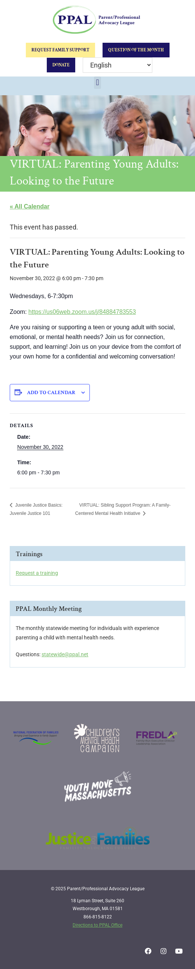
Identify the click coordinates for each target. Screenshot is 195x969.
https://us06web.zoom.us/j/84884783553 (82, 312)
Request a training (37, 573)
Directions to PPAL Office (97, 925)
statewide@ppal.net (65, 654)
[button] (97, 82)
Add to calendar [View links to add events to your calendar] (51, 392)
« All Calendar (29, 206)
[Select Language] (117, 65)
